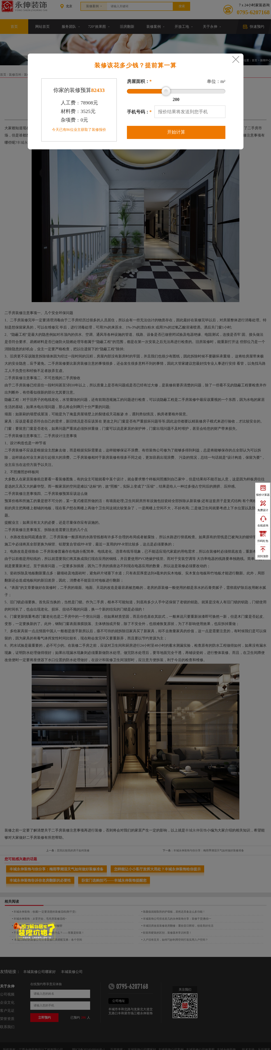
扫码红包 (262, 541)
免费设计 (262, 510)
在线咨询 (262, 525)
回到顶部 (262, 556)
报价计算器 (263, 494)
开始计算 (176, 131)
